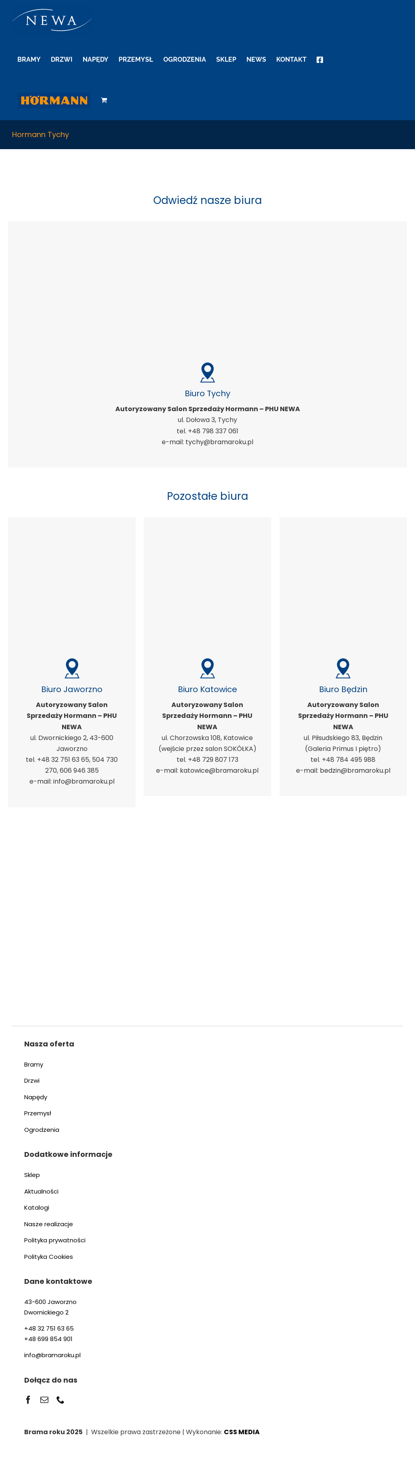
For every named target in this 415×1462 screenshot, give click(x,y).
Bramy (33, 1064)
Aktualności (41, 1191)
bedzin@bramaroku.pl (355, 770)
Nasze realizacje (48, 1224)
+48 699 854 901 (48, 1339)
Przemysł (37, 1113)
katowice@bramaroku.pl (219, 770)
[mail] (44, 1400)
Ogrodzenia (41, 1129)
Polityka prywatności (55, 1240)
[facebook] (28, 1400)
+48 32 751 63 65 (49, 1328)
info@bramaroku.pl (84, 781)
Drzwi (32, 1080)
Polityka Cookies (48, 1256)
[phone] (60, 1400)
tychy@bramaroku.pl (219, 442)
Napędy (35, 1097)
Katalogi (36, 1207)
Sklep (32, 1175)
